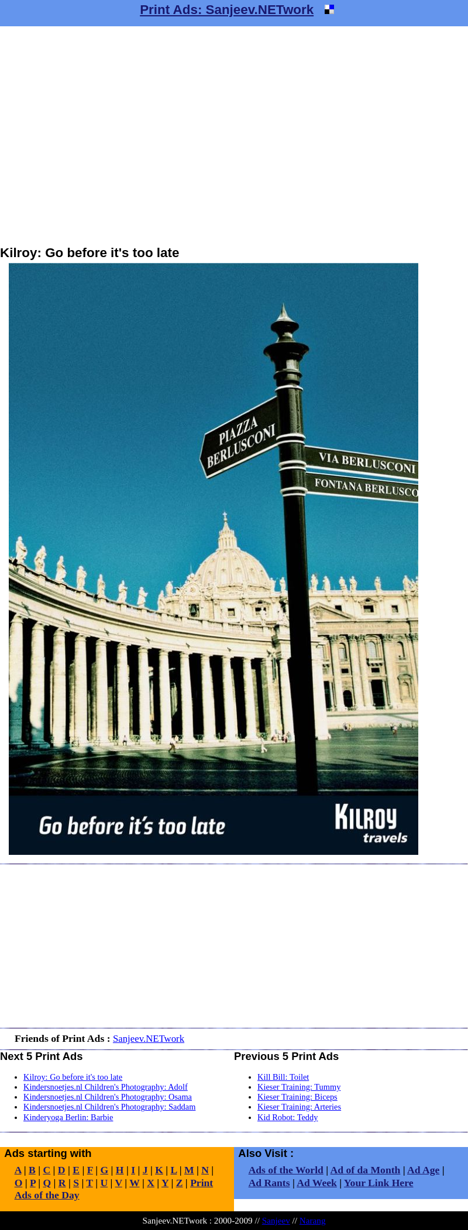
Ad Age (423, 1170)
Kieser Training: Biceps (297, 1096)
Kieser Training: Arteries (299, 1106)
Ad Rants (269, 1183)
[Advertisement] (109, 135)
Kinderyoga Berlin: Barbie (68, 1117)
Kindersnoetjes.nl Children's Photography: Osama (107, 1096)
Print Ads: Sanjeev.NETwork (227, 9)
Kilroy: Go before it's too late (72, 1077)
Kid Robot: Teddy (287, 1117)
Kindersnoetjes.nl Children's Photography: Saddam (109, 1106)
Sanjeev (276, 1220)
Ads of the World (286, 1170)
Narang (313, 1220)
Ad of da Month (366, 1170)
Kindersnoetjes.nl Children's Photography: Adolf (105, 1087)
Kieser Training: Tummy (298, 1087)
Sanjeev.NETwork (148, 1038)
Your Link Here (379, 1183)
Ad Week (317, 1183)
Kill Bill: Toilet (283, 1077)
